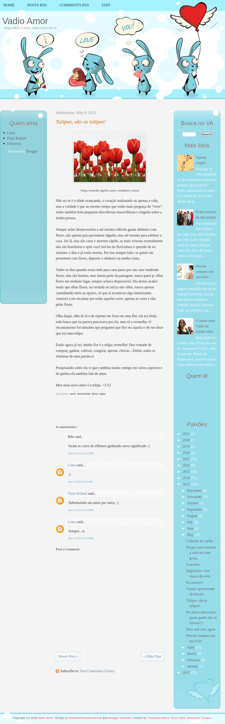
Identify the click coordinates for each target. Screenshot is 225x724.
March (192, 654)
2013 (187, 484)
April (191, 647)
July (190, 522)
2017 (187, 459)
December (195, 490)
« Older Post (152, 656)
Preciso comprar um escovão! (204, 271)
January (193, 666)
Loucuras (193, 564)
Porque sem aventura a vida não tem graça (201, 552)
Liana (11, 133)
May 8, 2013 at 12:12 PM (81, 453)
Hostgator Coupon (199, 718)
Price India (178, 718)
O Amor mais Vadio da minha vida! (205, 326)
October (193, 503)
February (194, 660)
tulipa (102, 393)
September (195, 509)
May (190, 535)
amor (73, 393)
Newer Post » (68, 656)
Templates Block (158, 718)
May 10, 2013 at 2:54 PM (81, 510)
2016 (187, 465)
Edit (106, 5)
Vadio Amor (25, 21)
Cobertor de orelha (199, 541)
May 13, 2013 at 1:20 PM (81, 538)
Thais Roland (16, 138)
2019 (187, 446)
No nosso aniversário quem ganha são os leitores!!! (201, 617)
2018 (187, 453)
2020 (187, 440)
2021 (187, 434)
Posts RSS (37, 5)
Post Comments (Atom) (97, 671)
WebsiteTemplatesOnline (85, 718)
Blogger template (120, 718)
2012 (187, 672)
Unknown (14, 144)
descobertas (84, 393)
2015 (187, 472)
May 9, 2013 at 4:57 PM (80, 481)
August (192, 516)
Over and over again (200, 629)
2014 (187, 478)
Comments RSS (74, 5)
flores (95, 393)
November (195, 497)
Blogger (32, 151)
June (190, 528)
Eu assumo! (194, 582)
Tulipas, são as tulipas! (81, 122)
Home (9, 5)
